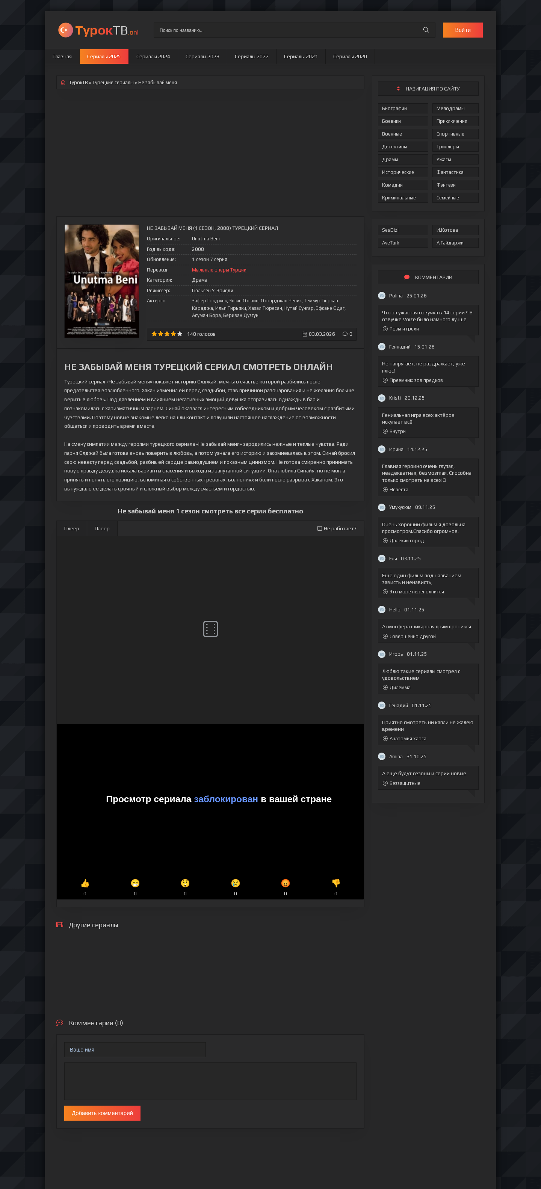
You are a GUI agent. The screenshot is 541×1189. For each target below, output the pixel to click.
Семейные (448, 198)
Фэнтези (446, 185)
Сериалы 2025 (104, 56)
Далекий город (403, 540)
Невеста (395, 489)
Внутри (394, 431)
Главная (62, 56)
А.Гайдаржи (450, 243)
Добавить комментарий (102, 1113)
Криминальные (399, 198)
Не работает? (337, 528)
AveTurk (390, 243)
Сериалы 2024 (153, 56)
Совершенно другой (409, 636)
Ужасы (444, 159)
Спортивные (450, 134)
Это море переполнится (413, 591)
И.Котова (447, 230)
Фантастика (450, 172)
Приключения (452, 121)
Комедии (392, 185)
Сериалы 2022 (252, 56)
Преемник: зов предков (413, 380)
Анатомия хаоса (404, 738)
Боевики (391, 121)
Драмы (390, 159)
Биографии (394, 108)
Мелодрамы (451, 108)
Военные (392, 134)
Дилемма (397, 687)
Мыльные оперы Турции (219, 270)
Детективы (394, 146)
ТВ (107, 30)
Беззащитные (401, 783)
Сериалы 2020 (350, 56)
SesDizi (390, 230)
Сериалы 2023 (202, 56)
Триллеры (448, 146)
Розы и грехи (401, 328)
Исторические (398, 172)
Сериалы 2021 (301, 56)
